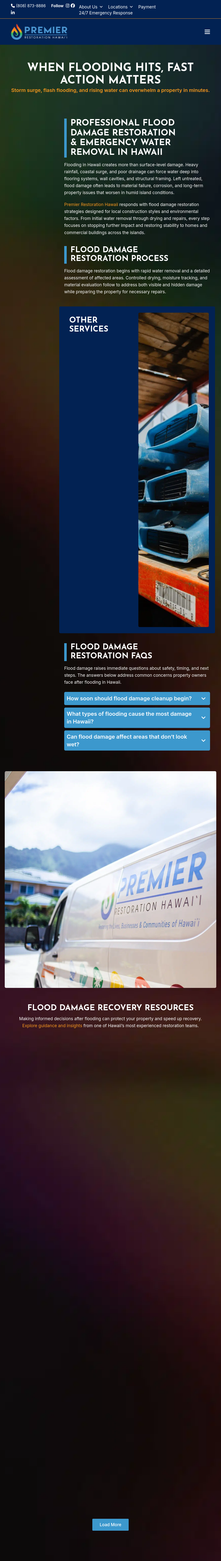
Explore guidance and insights (52, 1025)
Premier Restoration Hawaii (91, 204)
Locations (120, 6)
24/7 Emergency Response (106, 12)
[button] (207, 32)
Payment (147, 6)
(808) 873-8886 (28, 5)
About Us (91, 6)
